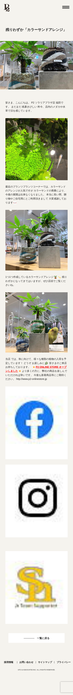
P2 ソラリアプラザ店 (43, 102)
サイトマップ (45, 662)
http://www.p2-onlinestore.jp (31, 379)
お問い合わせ (26, 662)
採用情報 (8, 662)
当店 (7, 359)
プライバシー (64, 662)
